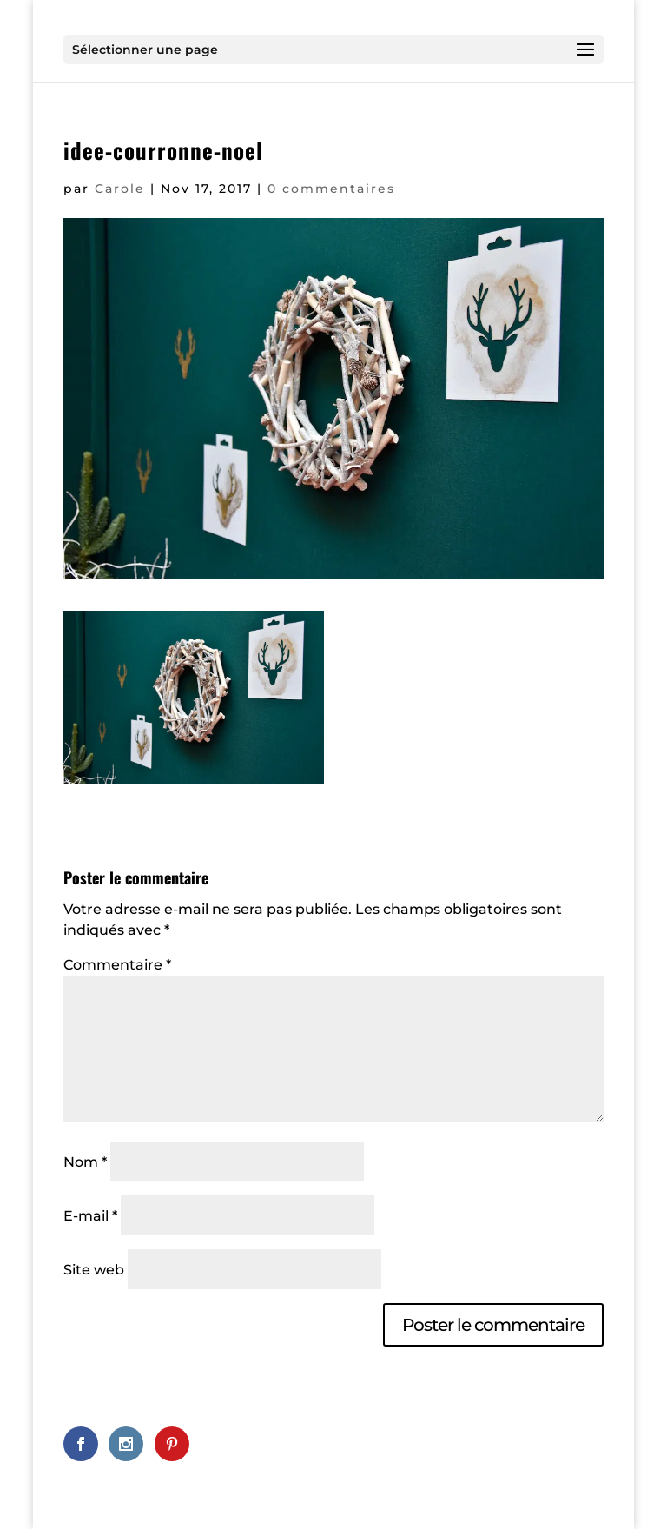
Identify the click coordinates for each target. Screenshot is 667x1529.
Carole (120, 188)
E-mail (90, 1216)
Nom (85, 1162)
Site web (93, 1269)
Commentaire (117, 964)
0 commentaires (331, 188)
